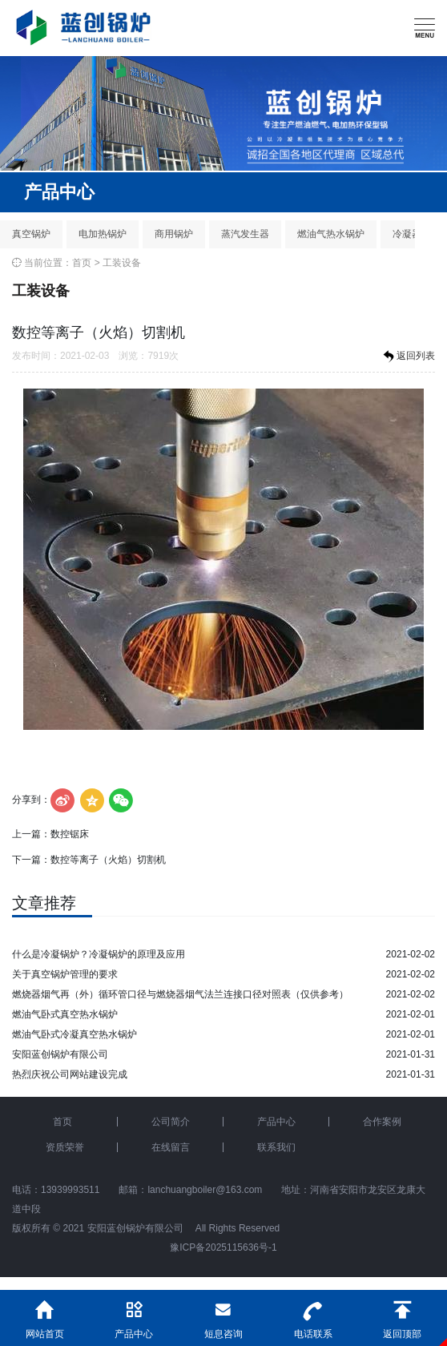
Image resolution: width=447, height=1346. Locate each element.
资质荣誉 (65, 1147)
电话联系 (313, 1315)
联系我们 (276, 1147)
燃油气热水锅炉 (330, 234)
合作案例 (382, 1121)
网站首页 (45, 1315)
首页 (81, 262)
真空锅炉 (31, 234)
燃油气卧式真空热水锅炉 (65, 1014)
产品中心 (276, 1121)
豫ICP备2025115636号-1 (223, 1247)
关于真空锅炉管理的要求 (65, 974)
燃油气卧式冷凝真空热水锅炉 (74, 1034)
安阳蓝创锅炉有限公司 (60, 1054)
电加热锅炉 (103, 234)
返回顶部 (402, 1315)
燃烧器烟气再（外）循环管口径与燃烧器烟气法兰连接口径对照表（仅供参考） (180, 994)
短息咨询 (223, 1315)
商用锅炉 (174, 234)
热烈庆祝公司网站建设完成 (69, 1074)
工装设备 (122, 262)
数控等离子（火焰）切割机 (108, 859)
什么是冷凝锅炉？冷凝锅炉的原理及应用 (98, 954)
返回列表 (408, 357)
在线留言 (170, 1147)
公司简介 (170, 1121)
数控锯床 (69, 834)
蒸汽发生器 (245, 234)
